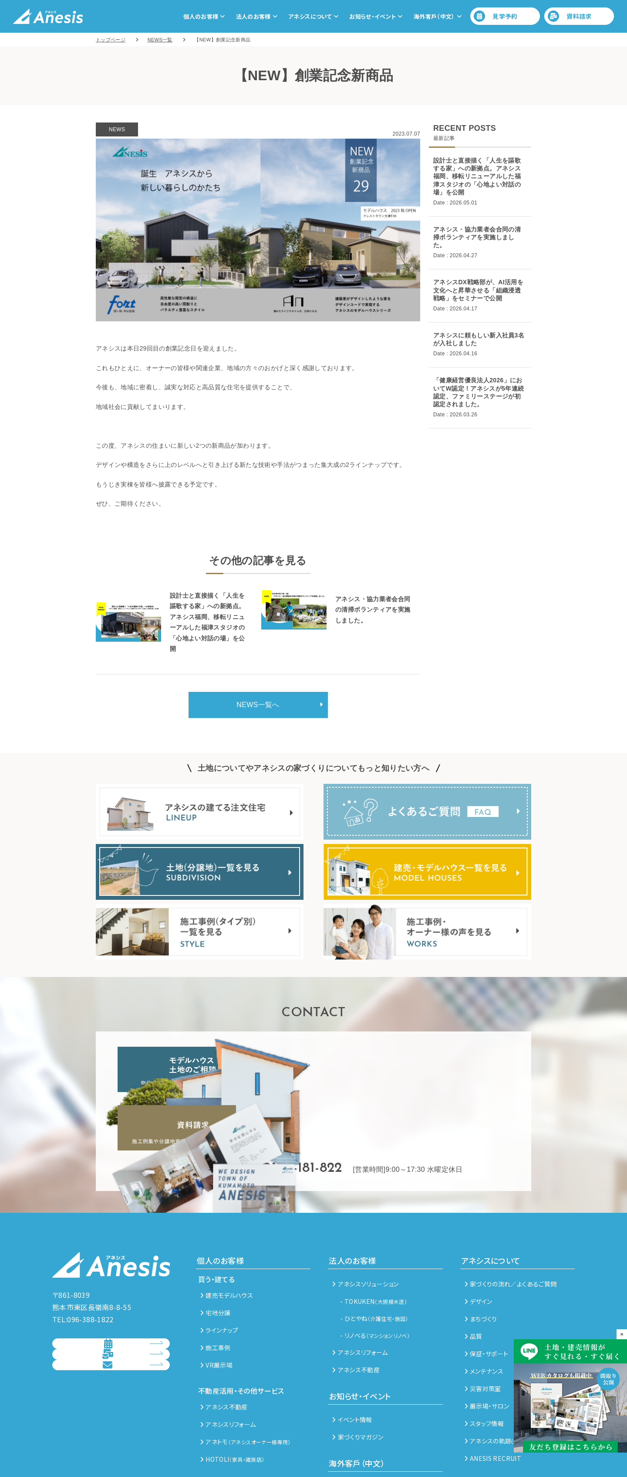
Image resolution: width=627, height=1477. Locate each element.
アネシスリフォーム (228, 1365)
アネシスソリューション (365, 1225)
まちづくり (481, 1260)
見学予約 (496, 16)
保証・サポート (487, 1295)
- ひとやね (374, 1260)
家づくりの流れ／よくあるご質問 (511, 1225)
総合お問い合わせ (103, 1354)
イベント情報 (352, 1361)
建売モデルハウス (226, 1236)
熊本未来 (347, 1428)
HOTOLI (232, 1400)
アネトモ (245, 1383)
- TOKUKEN (373, 1243)
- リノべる (375, 1277)
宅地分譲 (215, 1254)
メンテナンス (484, 1312)
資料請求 (570, 16)
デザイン (478, 1243)
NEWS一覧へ (257, 704)
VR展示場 (216, 1306)
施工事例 (215, 1289)
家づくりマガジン (357, 1378)
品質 (473, 1277)
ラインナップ (219, 1271)
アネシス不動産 (224, 1348)
